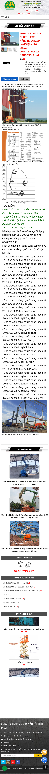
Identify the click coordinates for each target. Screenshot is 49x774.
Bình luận (24, 79)
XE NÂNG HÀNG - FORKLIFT (12, 598)
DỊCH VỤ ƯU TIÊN (9, 602)
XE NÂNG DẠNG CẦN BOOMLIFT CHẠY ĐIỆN (18, 587)
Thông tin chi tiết (9, 79)
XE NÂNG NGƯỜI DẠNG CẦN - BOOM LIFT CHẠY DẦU (21, 591)
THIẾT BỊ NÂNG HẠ (9, 606)
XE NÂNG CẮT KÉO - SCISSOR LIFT (15, 583)
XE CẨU (5, 595)
